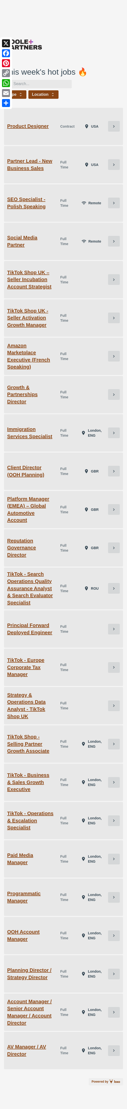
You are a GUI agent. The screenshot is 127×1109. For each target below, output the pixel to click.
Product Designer (28, 126)
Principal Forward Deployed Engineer (29, 629)
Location (43, 94)
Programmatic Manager (24, 897)
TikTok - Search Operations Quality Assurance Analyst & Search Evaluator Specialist (30, 588)
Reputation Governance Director (21, 548)
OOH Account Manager (23, 935)
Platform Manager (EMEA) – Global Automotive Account (28, 509)
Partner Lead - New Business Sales (29, 164)
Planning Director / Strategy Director (29, 973)
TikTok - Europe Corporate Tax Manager (25, 667)
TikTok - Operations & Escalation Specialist (30, 820)
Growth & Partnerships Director (22, 394)
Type (15, 94)
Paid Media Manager (20, 858)
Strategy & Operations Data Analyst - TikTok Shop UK (26, 705)
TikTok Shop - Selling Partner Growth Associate (28, 744)
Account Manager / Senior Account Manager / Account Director (29, 1012)
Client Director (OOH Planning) (25, 471)
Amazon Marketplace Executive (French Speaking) (28, 356)
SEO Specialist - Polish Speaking (26, 203)
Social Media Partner (22, 241)
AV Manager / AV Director (26, 1050)
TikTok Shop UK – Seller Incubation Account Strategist (29, 279)
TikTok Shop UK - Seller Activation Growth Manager (27, 318)
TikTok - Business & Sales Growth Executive (28, 782)
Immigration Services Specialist (29, 432)
